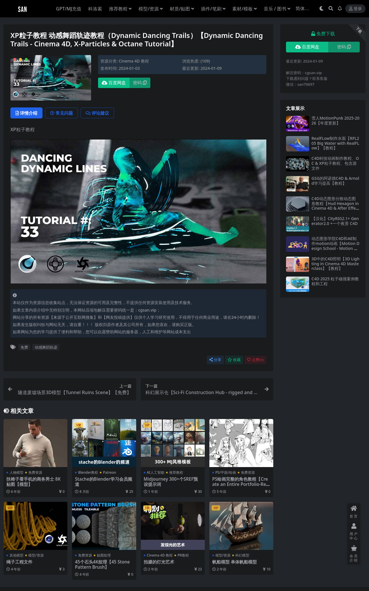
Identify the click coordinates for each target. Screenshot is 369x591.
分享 (215, 360)
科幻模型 (242, 555)
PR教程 (183, 555)
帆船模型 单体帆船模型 (234, 562)
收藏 (234, 360)
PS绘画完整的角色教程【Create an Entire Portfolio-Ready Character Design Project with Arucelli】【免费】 (241, 487)
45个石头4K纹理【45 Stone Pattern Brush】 (102, 564)
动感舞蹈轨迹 (46, 347)
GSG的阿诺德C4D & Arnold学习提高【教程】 (335, 180)
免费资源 (35, 472)
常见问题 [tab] (61, 113)
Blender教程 (88, 472)
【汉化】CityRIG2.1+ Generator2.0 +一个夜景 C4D (335, 221)
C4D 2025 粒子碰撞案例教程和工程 (335, 281)
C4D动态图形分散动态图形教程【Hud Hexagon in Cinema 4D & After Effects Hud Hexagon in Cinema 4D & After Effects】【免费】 (335, 211)
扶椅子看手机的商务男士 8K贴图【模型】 (33, 481)
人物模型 (16, 472)
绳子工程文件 (19, 562)
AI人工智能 (155, 472)
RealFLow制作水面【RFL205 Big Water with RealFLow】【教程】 (335, 143)
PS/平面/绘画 (225, 472)
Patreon (109, 472)
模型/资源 (36, 555)
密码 (140, 82)
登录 (355, 9)
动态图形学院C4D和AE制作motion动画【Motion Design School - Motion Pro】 (335, 246)
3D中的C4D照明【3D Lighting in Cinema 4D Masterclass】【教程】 (335, 263)
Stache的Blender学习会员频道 (103, 481)
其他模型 (16, 555)
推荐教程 (176, 472)
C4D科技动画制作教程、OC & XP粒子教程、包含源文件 (335, 163)
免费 (24, 347)
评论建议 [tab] (97, 113)
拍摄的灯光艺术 (159, 562)
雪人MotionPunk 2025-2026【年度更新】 (335, 120)
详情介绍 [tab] (26, 113)
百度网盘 (114, 82)
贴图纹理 (104, 555)
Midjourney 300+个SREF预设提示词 (171, 481)
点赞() (255, 360)
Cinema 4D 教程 (134, 61)
